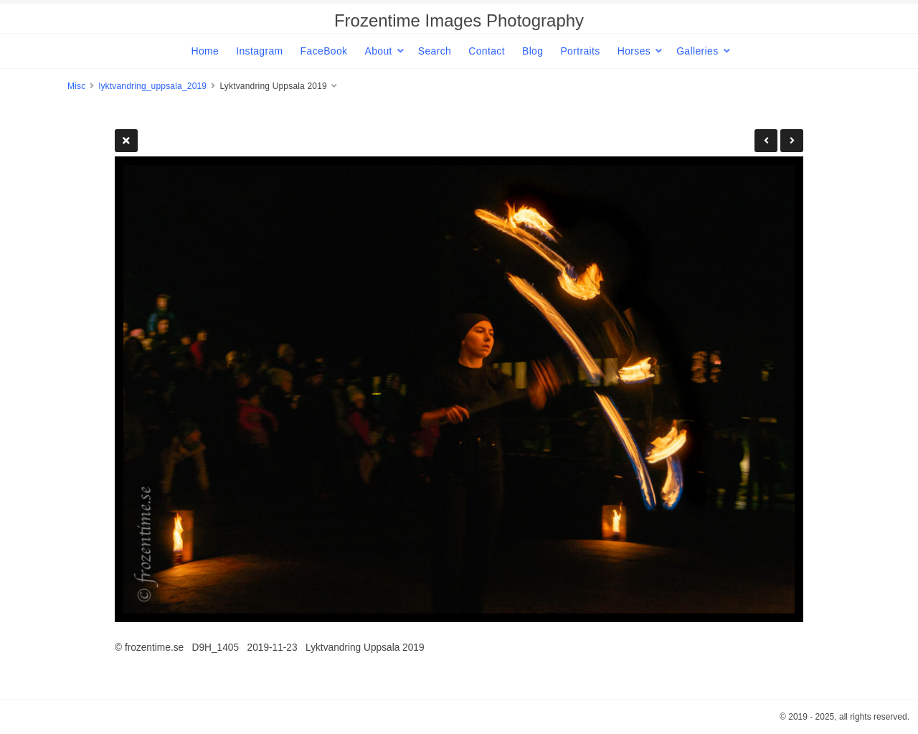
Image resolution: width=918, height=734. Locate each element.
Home (205, 51)
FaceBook (324, 51)
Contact (486, 51)
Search (434, 51)
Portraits (580, 51)
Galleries (697, 51)
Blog (532, 51)
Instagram (259, 51)
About (378, 51)
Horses (633, 51)
